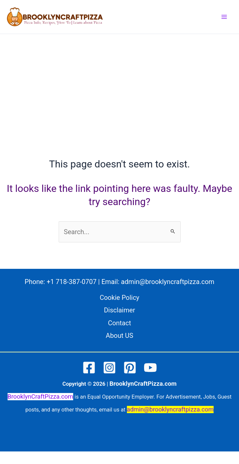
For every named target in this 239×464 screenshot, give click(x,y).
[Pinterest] (129, 367)
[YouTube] (150, 367)
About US (119, 335)
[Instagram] (109, 367)
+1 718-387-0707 (71, 282)
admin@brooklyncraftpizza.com (167, 282)
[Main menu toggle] (224, 17)
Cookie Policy (119, 298)
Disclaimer (119, 310)
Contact (119, 323)
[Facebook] (89, 367)
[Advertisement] (119, 83)
